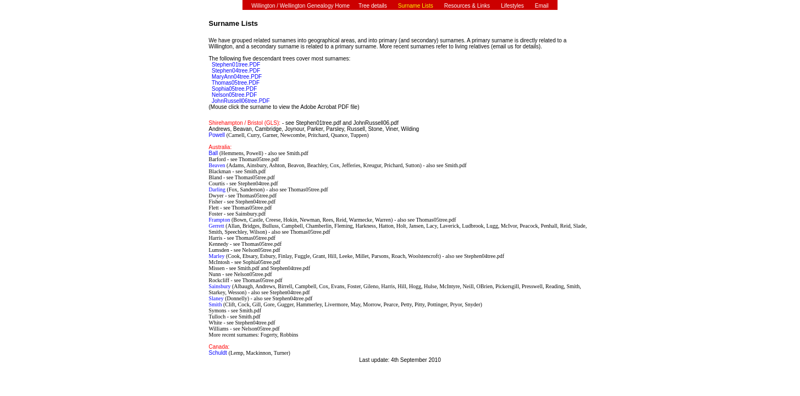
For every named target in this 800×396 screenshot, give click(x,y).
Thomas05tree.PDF (236, 83)
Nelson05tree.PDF (234, 95)
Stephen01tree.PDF (236, 65)
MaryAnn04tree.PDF (237, 77)
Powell (218, 135)
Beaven (218, 165)
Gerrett (217, 226)
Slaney (217, 298)
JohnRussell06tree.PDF (241, 101)
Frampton (220, 220)
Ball (214, 153)
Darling (218, 189)
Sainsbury (221, 286)
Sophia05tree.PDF (234, 89)
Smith (216, 304)
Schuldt (219, 353)
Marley (217, 256)
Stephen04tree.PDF (236, 71)
